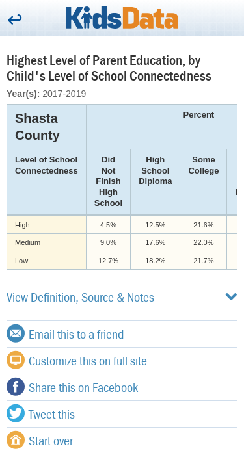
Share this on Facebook (72, 387)
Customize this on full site (77, 360)
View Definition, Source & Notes (122, 297)
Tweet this (41, 413)
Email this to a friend (65, 333)
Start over (40, 440)
